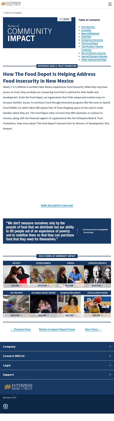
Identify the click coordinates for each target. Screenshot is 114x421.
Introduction (88, 26)
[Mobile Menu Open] (110, 4)
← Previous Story (21, 329)
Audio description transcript (57, 205)
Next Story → (93, 329)
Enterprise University (92, 39)
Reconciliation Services (93, 52)
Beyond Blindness (90, 33)
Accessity (86, 30)
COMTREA (86, 36)
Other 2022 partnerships (93, 59)
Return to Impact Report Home (57, 329)
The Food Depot (89, 43)
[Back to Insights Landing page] (12, 12)
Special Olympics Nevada (94, 56)
